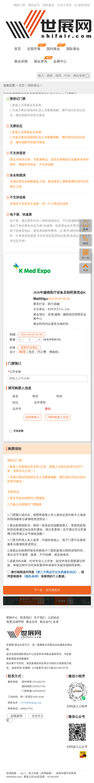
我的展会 (48, 5)
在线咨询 (16, 716)
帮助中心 (12, 617)
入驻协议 (53, 617)
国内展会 (53, 49)
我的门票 (19, 5)
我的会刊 (34, 5)
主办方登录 (64, 5)
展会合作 (32, 621)
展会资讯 (40, 61)
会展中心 (60, 61)
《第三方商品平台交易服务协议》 (56, 572)
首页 (17, 49)
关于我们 (40, 617)
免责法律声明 (15, 621)
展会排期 (21, 61)
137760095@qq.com (30, 702)
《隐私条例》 (31, 576)
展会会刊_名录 (49, 621)
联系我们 (26, 617)
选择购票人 (32, 417)
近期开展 (34, 49)
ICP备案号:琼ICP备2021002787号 (50, 667)
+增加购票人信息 (58, 417)
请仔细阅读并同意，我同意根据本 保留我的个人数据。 (45, 574)
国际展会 (73, 49)
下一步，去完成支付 (47, 590)
